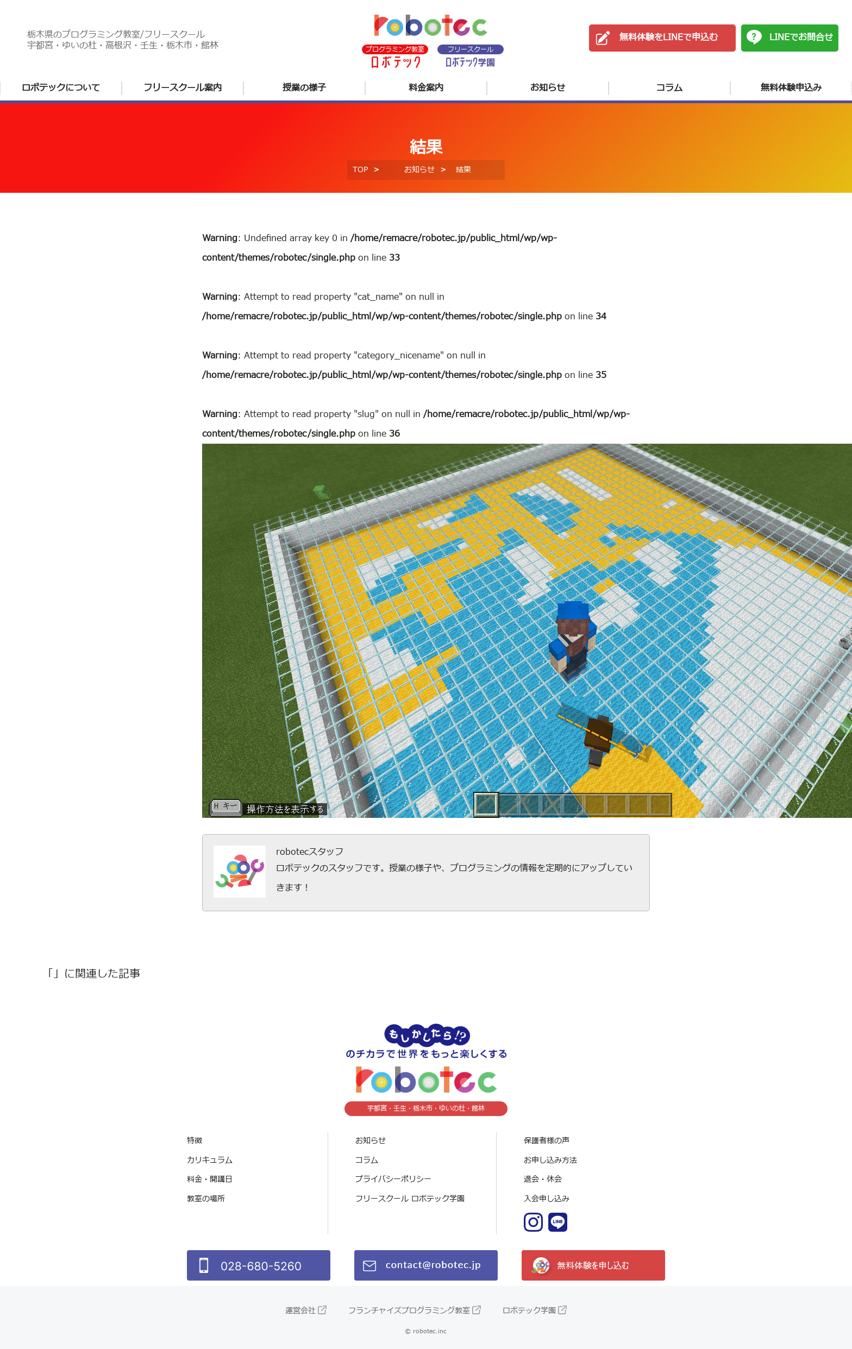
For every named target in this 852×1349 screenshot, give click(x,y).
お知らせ (547, 87)
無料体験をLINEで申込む (668, 37)
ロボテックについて (61, 87)
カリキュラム (210, 1160)
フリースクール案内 (182, 87)
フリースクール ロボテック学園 (410, 1199)
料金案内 (426, 87)
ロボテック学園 (529, 1310)
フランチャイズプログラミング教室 (409, 1310)
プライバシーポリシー (393, 1179)
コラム (669, 87)
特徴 (194, 1140)
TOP (360, 169)
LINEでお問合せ (801, 37)
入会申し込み (546, 1199)
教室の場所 (206, 1199)
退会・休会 (543, 1179)
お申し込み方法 (550, 1160)
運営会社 (300, 1310)
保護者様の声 (546, 1140)
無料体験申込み (791, 87)
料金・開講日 (210, 1179)
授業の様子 (304, 87)
